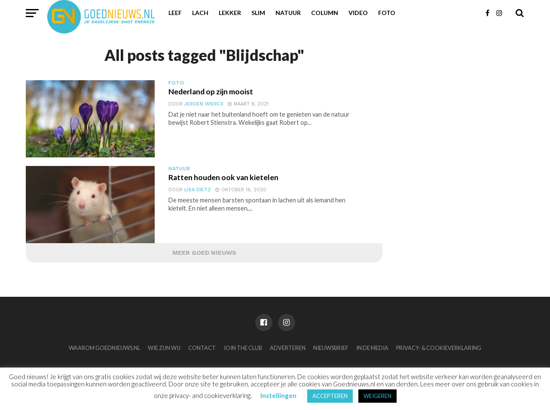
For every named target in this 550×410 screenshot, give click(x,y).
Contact (202, 347)
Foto (386, 12)
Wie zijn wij (164, 347)
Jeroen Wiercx (203, 104)
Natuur (288, 12)
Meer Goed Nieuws (204, 252)
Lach (200, 12)
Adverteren (288, 347)
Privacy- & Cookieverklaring (438, 347)
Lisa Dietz (197, 190)
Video (358, 12)
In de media (372, 347)
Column (324, 12)
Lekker (230, 12)
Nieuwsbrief (330, 347)
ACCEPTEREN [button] (330, 395)
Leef (175, 12)
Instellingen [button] (278, 395)
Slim (258, 12)
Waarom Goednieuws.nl (104, 347)
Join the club (242, 347)
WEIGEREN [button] (377, 395)
